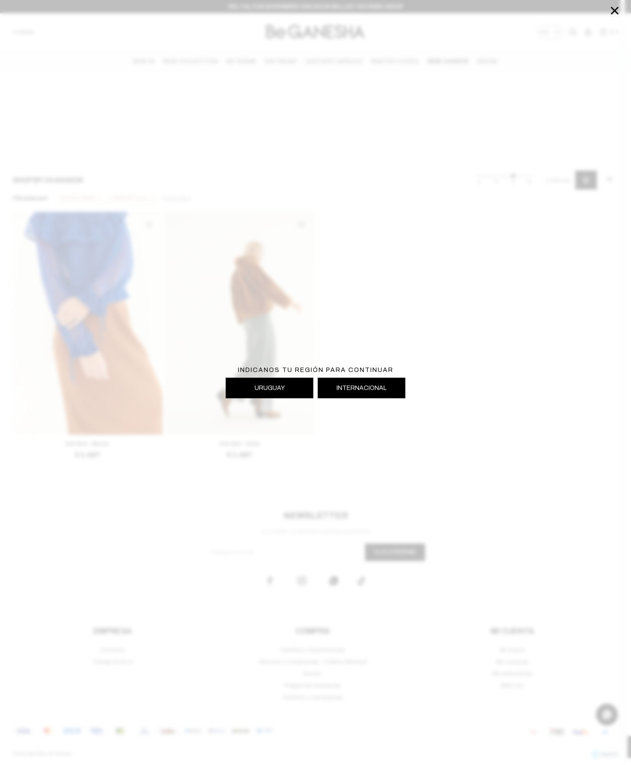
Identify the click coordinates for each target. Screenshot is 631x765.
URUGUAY (270, 388)
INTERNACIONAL (361, 388)
